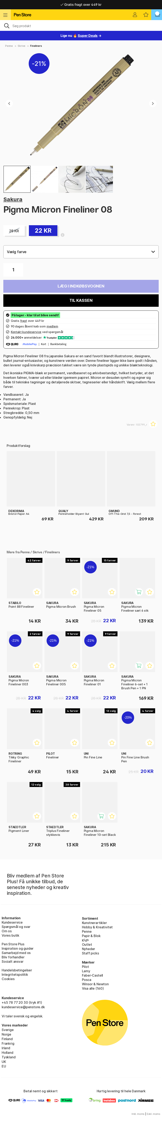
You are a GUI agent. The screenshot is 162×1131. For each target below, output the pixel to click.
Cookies (8, 979)
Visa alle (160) (93, 988)
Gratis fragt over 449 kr (81, 4)
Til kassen (80, 300)
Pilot (85, 967)
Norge (6, 1034)
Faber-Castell (92, 975)
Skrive (21, 45)
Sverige (8, 1030)
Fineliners (36, 45)
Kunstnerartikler (94, 923)
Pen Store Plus (13, 944)
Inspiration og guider (17, 948)
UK (4, 1062)
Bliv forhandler (13, 957)
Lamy (86, 971)
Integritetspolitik (15, 974)
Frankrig (8, 1043)
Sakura (12, 199)
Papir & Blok (91, 936)
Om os (7, 931)
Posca (86, 980)
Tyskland (9, 1057)
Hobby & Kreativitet (97, 927)
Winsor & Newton (95, 984)
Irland (6, 1048)
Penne (9, 45)
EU (4, 1066)
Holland (7, 1052)
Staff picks (90, 953)
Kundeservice (12, 922)
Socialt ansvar (12, 961)
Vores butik (10, 935)
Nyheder (88, 949)
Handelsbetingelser (17, 970)
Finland (7, 1039)
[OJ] (81, 25)
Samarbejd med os (16, 953)
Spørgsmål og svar (16, 927)
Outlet (87, 944)
